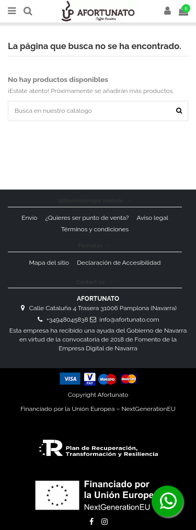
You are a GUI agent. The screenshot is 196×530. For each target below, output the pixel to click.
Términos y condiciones (95, 229)
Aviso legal (152, 217)
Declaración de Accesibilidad (118, 262)
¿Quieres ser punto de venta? (87, 217)
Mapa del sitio (49, 262)
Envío (29, 217)
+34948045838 (67, 319)
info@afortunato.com (129, 319)
